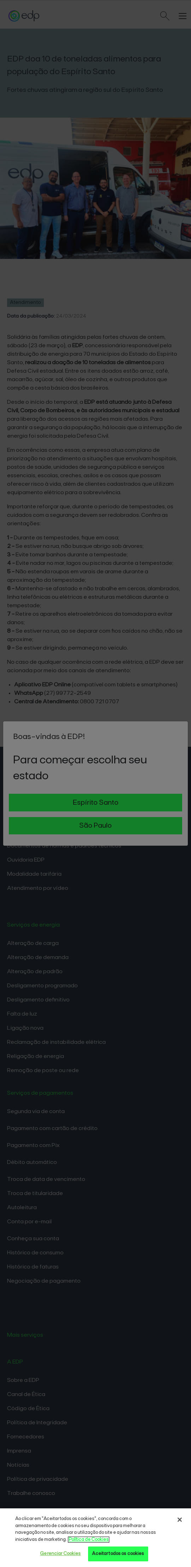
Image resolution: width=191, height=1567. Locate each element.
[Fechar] (179, 1519)
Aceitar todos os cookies (118, 1553)
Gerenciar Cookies (60, 1553)
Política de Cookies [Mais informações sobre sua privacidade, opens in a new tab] (89, 1539)
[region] (95, 1537)
